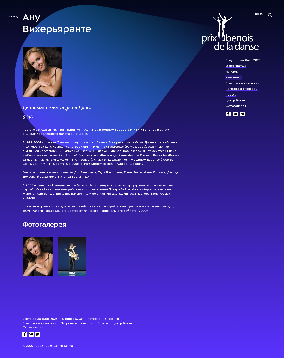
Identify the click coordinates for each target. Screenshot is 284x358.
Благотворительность (242, 83)
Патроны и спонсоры (242, 89)
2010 (28, 117)
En (262, 14)
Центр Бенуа (235, 100)
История (232, 71)
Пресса (231, 95)
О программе (236, 66)
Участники (233, 77)
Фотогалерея (236, 106)
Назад (13, 16)
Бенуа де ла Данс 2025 (243, 60)
